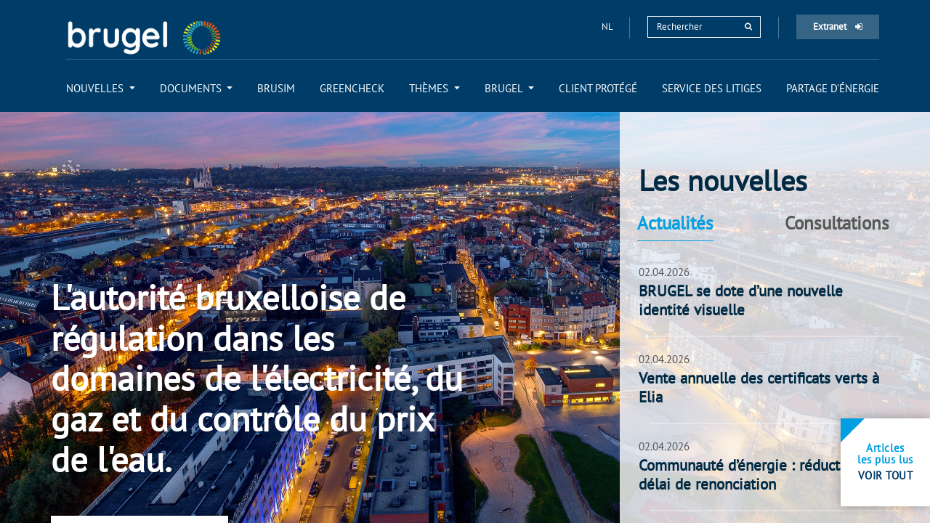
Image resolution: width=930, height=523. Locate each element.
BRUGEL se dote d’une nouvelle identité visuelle (741, 301)
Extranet (837, 26)
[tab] (701, 223)
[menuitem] (100, 88)
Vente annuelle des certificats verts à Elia (759, 388)
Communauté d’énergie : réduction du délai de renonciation (760, 475)
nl (608, 26)
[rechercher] (748, 26)
